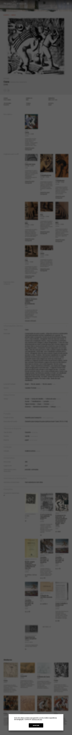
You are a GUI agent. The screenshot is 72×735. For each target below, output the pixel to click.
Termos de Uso (37, 719)
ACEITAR (36, 725)
